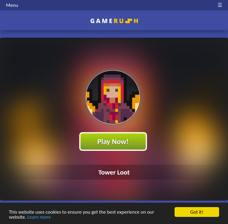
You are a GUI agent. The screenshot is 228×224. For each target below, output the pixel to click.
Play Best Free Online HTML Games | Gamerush (114, 21)
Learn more (39, 217)
